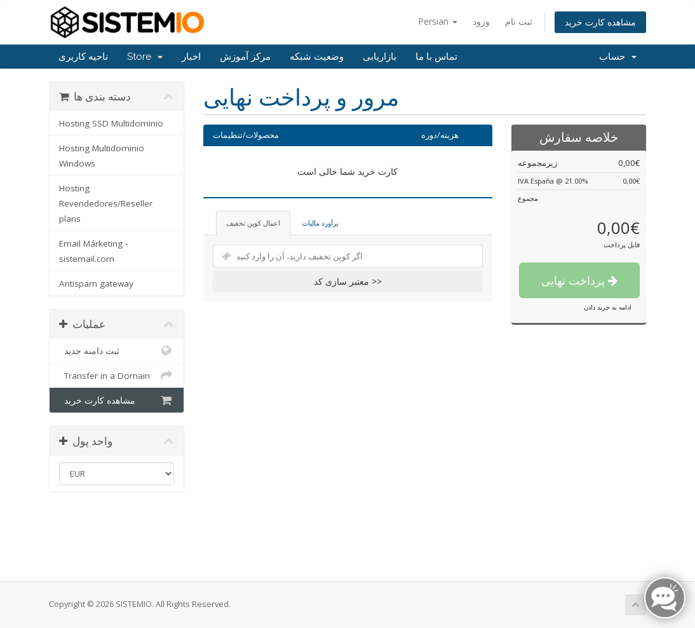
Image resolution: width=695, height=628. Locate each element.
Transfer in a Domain (116, 375)
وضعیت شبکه (317, 56)
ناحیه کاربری (83, 56)
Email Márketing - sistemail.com (93, 251)
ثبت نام (518, 21)
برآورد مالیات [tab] (320, 223)
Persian (437, 21)
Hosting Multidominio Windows (101, 155)
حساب (618, 56)
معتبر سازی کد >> (348, 281)
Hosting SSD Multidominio (111, 123)
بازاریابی (379, 56)
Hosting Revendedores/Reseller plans (105, 203)
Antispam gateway (96, 283)
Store (145, 56)
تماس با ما (436, 56)
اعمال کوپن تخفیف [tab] (253, 223)
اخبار (191, 56)
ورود (481, 21)
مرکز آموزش (245, 56)
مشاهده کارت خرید (600, 22)
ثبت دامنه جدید (116, 350)
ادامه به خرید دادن (607, 307)
